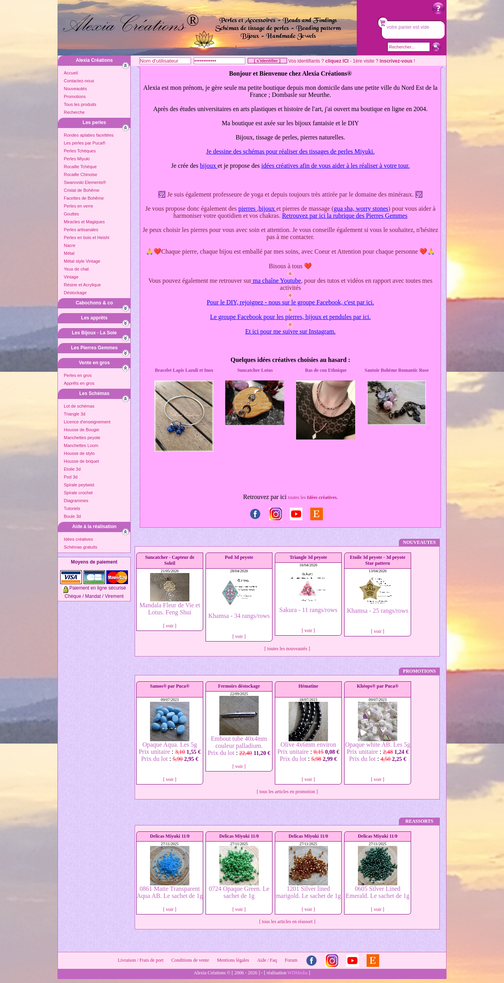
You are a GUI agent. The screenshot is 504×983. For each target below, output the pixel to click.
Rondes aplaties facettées (89, 135)
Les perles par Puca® (85, 143)
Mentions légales (233, 960)
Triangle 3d (74, 414)
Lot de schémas (79, 406)
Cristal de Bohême (82, 190)
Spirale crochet (78, 492)
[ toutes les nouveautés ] (287, 648)
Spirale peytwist (79, 484)
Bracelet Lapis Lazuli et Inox (184, 370)
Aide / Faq (267, 960)
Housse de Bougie (81, 429)
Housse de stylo (79, 453)
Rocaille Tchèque (80, 166)
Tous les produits (80, 104)
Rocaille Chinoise (80, 174)
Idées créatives (78, 539)
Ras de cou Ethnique (326, 370)
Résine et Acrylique (82, 284)
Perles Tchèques (80, 150)
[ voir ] (169, 626)
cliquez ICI (336, 61)
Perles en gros (78, 375)
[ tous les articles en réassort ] (287, 921)
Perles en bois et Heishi (86, 237)
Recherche (74, 112)
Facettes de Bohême (84, 198)
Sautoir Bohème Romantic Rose (397, 370)
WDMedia (297, 973)
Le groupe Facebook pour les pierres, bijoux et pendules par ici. (290, 316)
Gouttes (71, 213)
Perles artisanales (81, 229)
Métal (69, 253)
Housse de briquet (81, 461)
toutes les (313, 497)
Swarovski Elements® (85, 182)
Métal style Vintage (82, 261)
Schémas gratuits (80, 547)
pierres (247, 208)
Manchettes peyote (82, 437)
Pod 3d (71, 477)
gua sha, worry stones (361, 208)
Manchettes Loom (81, 445)
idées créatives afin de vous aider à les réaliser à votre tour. (335, 165)
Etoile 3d (72, 469)
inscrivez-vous (396, 61)
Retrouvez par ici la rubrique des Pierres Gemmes (345, 215)
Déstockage (75, 292)
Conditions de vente (190, 960)
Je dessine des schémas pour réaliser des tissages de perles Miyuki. (290, 151)
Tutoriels (72, 508)
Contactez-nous (79, 80)
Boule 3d (72, 516)
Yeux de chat (76, 269)
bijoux (209, 165)
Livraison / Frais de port (140, 960)
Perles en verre (78, 206)
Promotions (75, 96)
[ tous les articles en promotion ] (287, 791)
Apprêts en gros (79, 383)
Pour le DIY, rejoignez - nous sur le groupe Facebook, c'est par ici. (290, 302)
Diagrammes (76, 500)
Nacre (69, 245)
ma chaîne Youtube (276, 280)
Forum (291, 960)
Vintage (71, 276)
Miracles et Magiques (84, 221)
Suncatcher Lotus (254, 370)
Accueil (71, 72)
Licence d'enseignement (87, 421)
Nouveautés (75, 88)
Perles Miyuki (76, 158)
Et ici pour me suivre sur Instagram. (290, 331)
